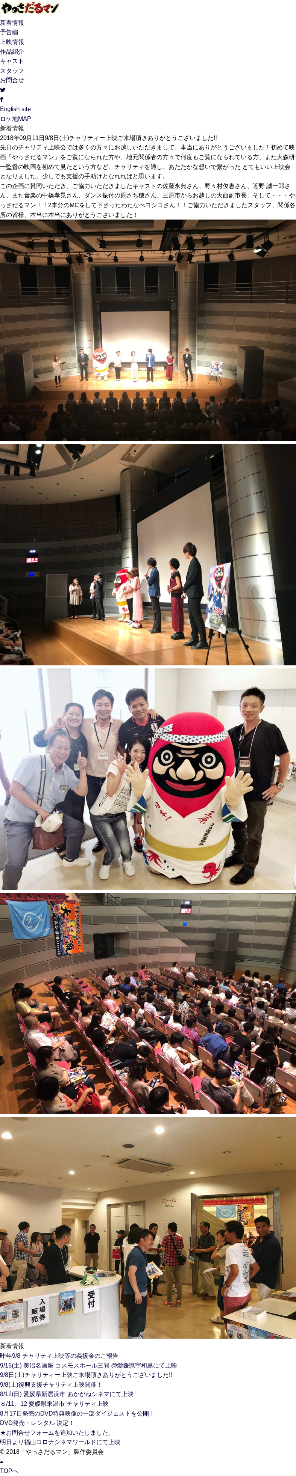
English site (15, 109)
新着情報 (12, 23)
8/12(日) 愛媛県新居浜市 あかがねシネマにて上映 (67, 1394)
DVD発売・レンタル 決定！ (37, 1423)
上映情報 (12, 42)
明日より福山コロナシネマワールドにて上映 (60, 1442)
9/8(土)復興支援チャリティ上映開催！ (51, 1384)
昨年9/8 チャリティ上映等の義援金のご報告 (59, 1356)
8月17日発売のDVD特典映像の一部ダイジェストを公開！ (77, 1413)
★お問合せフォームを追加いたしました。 (57, 1432)
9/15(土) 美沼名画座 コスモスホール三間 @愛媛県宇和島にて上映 (88, 1365)
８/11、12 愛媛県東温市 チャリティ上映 (54, 1404)
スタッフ (12, 71)
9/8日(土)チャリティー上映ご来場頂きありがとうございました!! (86, 1375)
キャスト (12, 61)
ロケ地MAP (15, 119)
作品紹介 (12, 51)
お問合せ (12, 80)
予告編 (9, 32)
